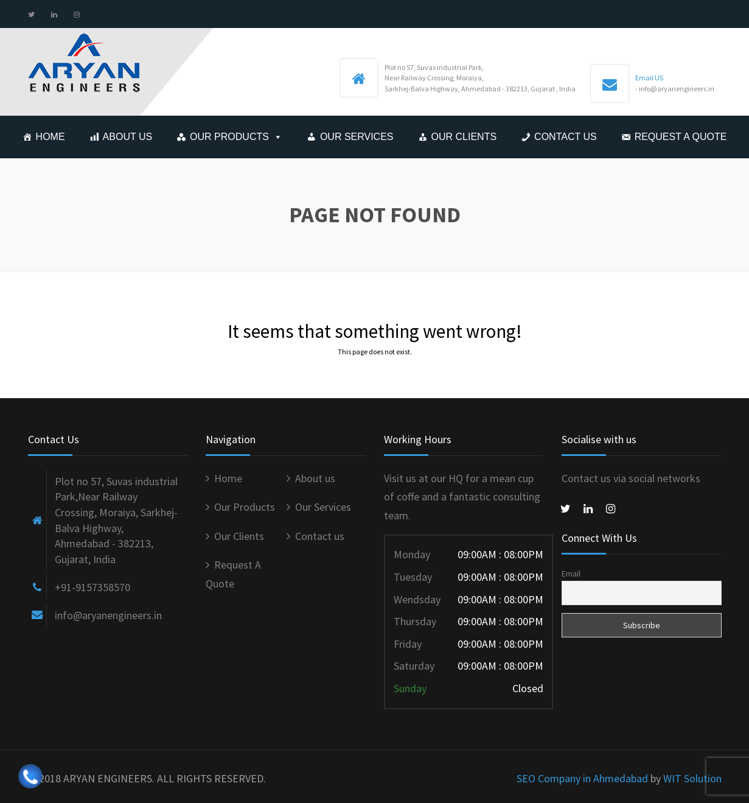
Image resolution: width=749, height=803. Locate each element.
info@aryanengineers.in (108, 615)
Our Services (357, 136)
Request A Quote (681, 136)
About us (128, 136)
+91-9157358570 (92, 587)
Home (50, 136)
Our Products (229, 136)
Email (571, 573)
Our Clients (464, 136)
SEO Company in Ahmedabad (582, 778)
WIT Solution (692, 778)
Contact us (565, 136)
